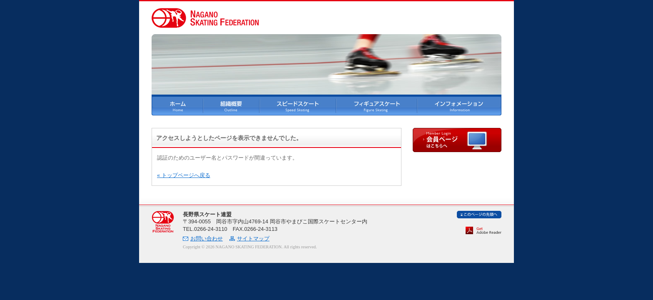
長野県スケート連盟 (163, 222)
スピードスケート (297, 106)
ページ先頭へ (479, 214)
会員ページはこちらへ (457, 140)
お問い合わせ (206, 238)
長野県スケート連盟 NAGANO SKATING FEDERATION (205, 18)
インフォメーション (459, 106)
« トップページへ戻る (183, 175)
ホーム (177, 106)
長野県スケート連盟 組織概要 (231, 106)
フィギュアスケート (376, 106)
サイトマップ (253, 238)
